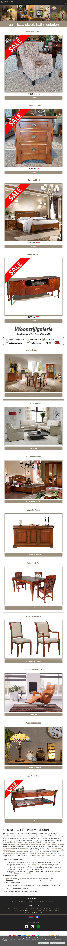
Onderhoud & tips (48, 910)
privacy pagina (49, 939)
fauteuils (16, 873)
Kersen (23, 901)
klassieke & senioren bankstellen (20, 844)
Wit (40, 901)
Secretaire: (9, 878)
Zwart (53, 901)
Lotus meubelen (41, 855)
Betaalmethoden (19, 910)
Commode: (9, 880)
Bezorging (9, 910)
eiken (9, 850)
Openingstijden (12, 908)
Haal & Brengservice (52, 908)
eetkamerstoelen (22, 851)
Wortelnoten (46, 901)
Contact (20, 908)
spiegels (47, 853)
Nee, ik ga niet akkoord (57, 943)
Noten (36, 901)
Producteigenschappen (33, 910)
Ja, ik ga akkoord (43, 943)
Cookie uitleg (57, 939)
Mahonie (29, 901)
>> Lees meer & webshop (33, 821)
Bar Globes (40, 853)
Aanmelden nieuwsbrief (37, 908)
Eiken (14, 901)
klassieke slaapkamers (57, 844)
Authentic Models (52, 855)
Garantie (57, 910)
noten (48, 848)
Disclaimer (38, 912)
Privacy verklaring (33, 922)
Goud (18, 901)
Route (26, 908)
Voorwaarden (29, 912)
